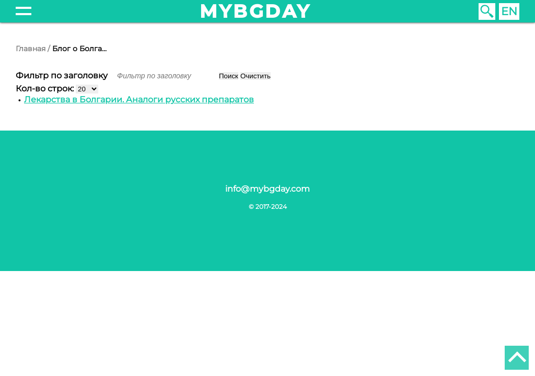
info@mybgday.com (267, 189)
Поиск (228, 76)
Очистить (255, 76)
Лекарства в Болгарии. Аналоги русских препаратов (139, 99)
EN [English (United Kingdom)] (509, 11)
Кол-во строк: (46, 88)
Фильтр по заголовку (63, 75)
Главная (30, 48)
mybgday (255, 11)
